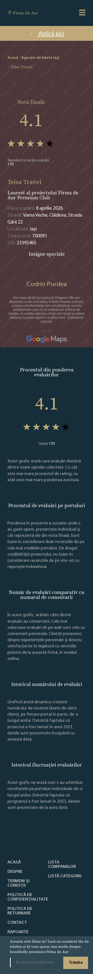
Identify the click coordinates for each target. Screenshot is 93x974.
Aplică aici (46, 34)
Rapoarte (18, 932)
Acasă (14, 862)
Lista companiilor (62, 864)
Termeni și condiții (18, 883)
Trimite (76, 962)
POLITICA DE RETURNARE (19, 911)
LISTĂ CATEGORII (65, 876)
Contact (17, 923)
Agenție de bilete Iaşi (40, 58)
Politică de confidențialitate (27, 897)
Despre (14, 872)
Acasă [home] (12, 58)
